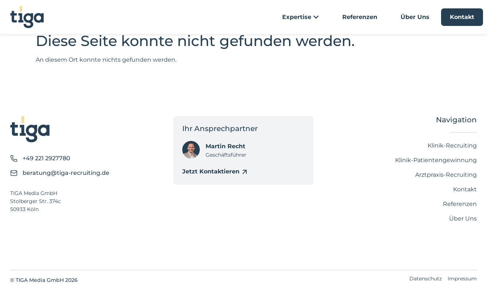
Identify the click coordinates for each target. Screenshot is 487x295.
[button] (16, 279)
